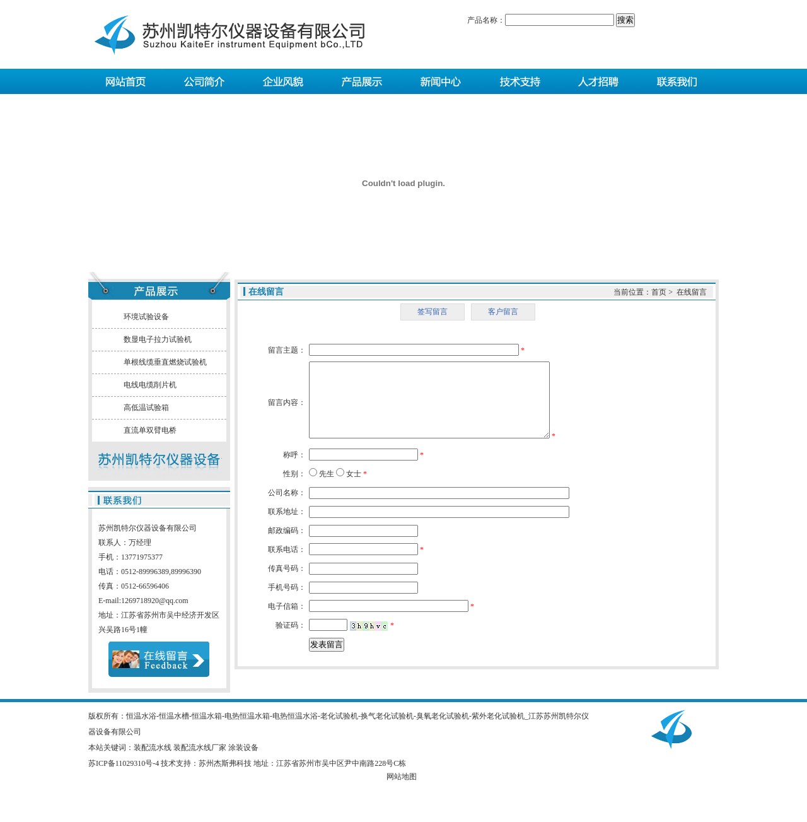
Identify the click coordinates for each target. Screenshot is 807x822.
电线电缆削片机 (150, 384)
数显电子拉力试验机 (158, 339)
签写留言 (432, 311)
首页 (658, 292)
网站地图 (401, 776)
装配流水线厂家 (199, 747)
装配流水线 (152, 747)
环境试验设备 (146, 316)
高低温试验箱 (146, 407)
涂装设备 (243, 747)
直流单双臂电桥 (150, 430)
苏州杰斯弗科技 (225, 763)
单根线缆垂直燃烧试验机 (165, 362)
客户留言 (503, 311)
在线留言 (691, 292)
